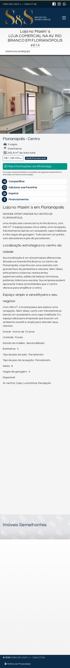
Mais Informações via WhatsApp (28, 166)
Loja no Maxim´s (35, 31)
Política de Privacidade (19, 664)
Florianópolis (14, 139)
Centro (34, 139)
